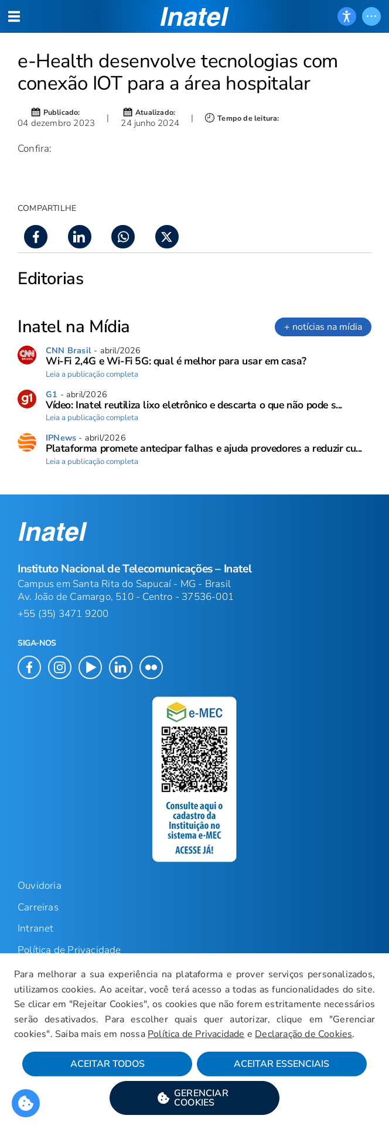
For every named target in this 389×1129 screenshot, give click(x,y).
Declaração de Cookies (303, 1034)
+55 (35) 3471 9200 (63, 613)
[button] (194, 1098)
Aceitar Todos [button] (107, 1064)
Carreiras (38, 907)
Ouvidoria (40, 885)
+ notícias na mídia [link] (323, 326)
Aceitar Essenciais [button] (281, 1064)
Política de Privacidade (196, 1034)
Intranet (36, 928)
